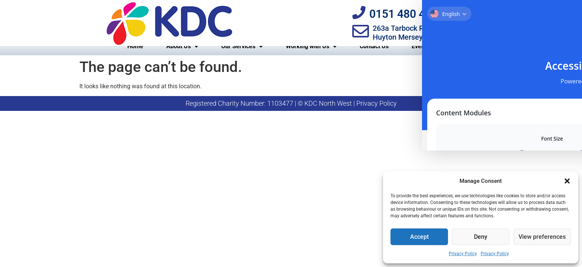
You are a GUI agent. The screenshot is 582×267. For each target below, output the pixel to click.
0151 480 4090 (410, 13)
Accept (419, 237)
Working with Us (311, 55)
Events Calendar (433, 54)
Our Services (242, 55)
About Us (182, 55)
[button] (567, 181)
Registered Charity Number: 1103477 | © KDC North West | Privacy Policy (291, 112)
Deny (480, 237)
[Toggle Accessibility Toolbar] (564, 17)
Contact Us (374, 54)
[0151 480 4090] (360, 12)
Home (135, 54)
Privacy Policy (463, 253)
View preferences (541, 237)
